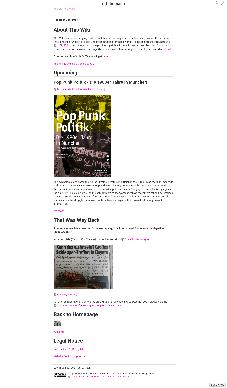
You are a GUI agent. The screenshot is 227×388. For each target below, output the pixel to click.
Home (60, 331)
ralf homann (113, 3)
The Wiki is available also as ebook (74, 63)
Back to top (217, 384)
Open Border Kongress (138, 239)
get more (59, 210)
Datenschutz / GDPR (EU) (68, 349)
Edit (222, 3)
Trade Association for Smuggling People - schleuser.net (89, 305)
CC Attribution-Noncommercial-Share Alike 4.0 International (100, 376)
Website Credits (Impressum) (70, 356)
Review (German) (67, 294)
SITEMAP (62, 45)
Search (217, 3)
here (105, 56)
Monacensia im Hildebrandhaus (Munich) (81, 89)
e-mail (167, 49)
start (72, 8)
